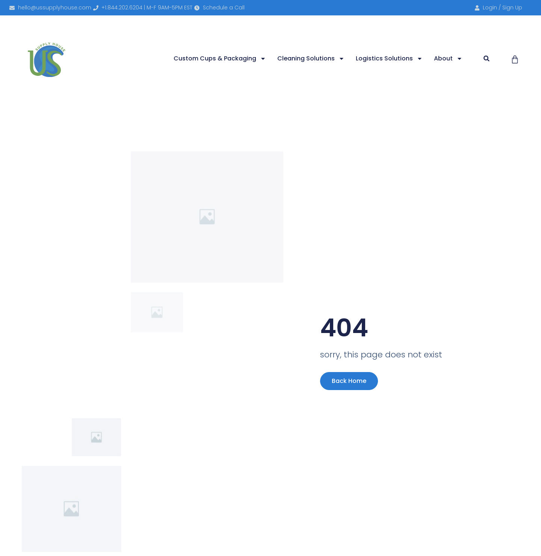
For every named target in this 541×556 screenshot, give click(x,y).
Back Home (349, 381)
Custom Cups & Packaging (220, 58)
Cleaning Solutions (311, 58)
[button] (487, 58)
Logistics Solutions (389, 58)
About (448, 58)
